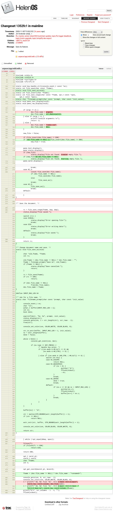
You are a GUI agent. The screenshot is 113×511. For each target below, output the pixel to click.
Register (90, 15)
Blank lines (89, 43)
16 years (37, 31)
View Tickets (105, 18)
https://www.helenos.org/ (103, 509)
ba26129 (26, 41)
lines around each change (99, 35)
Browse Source (90, 18)
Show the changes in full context (93, 37)
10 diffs (40, 56)
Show (84, 35)
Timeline (64, 18)
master (21, 36)
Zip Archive (63, 504)
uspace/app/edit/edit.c (27, 56)
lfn (17, 36)
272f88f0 (19, 43)
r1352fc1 (12, 71)
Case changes (90, 45)
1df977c (19, 41)
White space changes (92, 47)
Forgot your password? (103, 15)
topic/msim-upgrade (23, 38)
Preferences (80, 15)
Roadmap (75, 18)
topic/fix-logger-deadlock (61, 36)
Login (72, 15)
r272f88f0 (5, 71)
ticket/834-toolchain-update (40, 36)
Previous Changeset (88, 22)
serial (27, 36)
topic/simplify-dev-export (42, 38)
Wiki (54, 18)
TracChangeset (78, 498)
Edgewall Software (24, 509)
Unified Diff (49, 504)
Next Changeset (103, 22)
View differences (86, 32)
